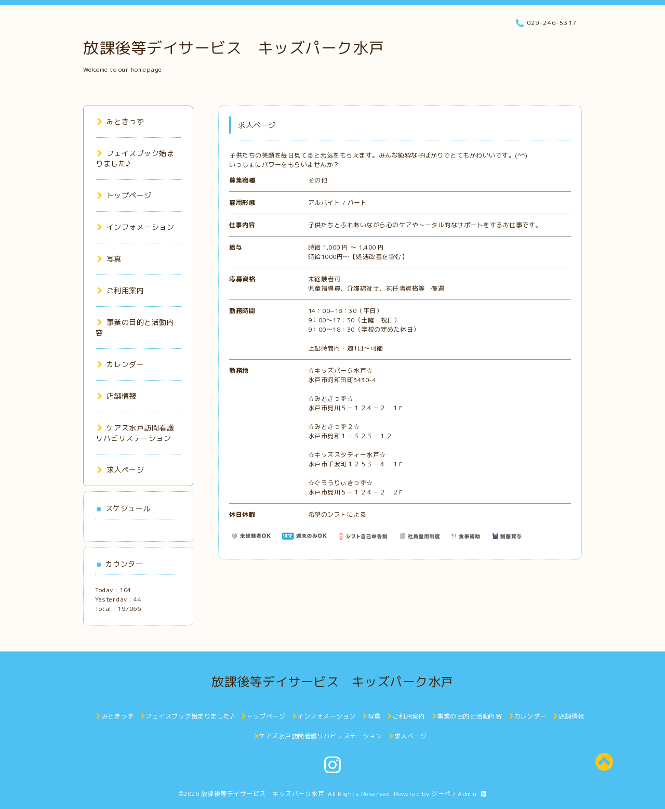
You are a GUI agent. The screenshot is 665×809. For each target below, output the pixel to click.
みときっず (120, 121)
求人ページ (120, 470)
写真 (109, 259)
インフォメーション (135, 227)
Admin (467, 793)
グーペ (441, 793)
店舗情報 (117, 396)
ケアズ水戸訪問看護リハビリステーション (135, 433)
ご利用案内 (120, 290)
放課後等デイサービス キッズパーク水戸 (233, 48)
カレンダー (120, 364)
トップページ (124, 195)
